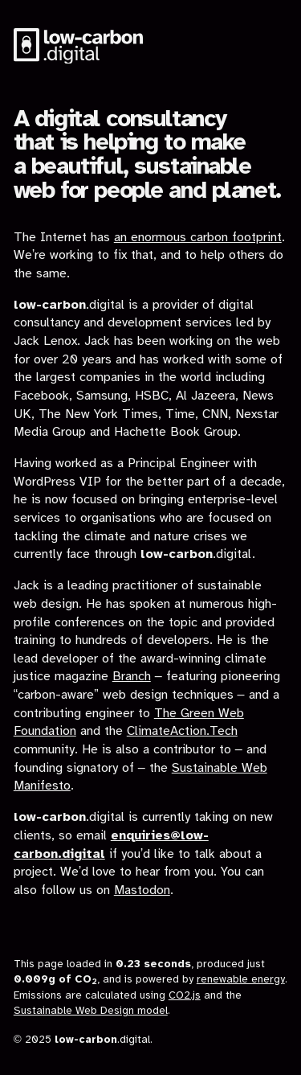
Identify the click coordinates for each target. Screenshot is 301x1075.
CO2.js (185, 995)
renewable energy (241, 979)
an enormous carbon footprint (198, 237)
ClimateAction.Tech (182, 731)
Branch (131, 676)
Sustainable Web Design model (91, 1010)
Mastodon (142, 890)
